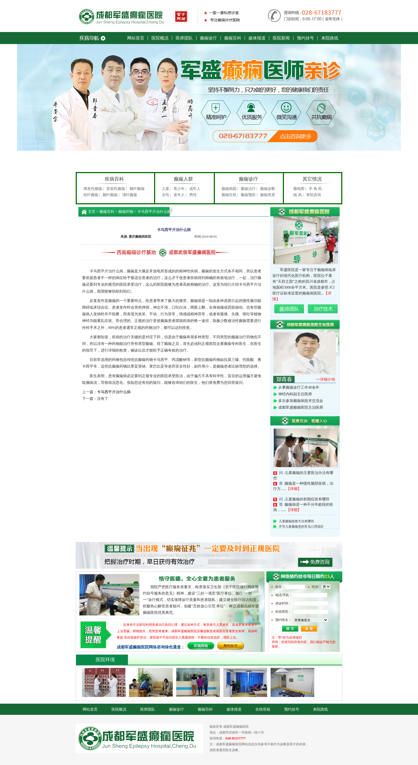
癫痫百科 (232, 38)
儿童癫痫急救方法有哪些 (296, 522)
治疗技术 (323, 309)
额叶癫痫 (137, 189)
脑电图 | (299, 189)
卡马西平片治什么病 (114, 392)
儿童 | (166, 189)
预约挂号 (305, 38)
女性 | (166, 195)
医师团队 (184, 38)
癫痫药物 (125, 212)
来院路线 (329, 38)
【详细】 (293, 489)
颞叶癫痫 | (111, 195)
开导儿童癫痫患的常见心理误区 (301, 527)
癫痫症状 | (230, 195)
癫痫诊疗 (208, 38)
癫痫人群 (183, 179)
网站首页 (135, 38)
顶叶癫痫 (129, 195)
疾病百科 (114, 179)
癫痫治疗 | (249, 189)
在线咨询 (201, 646)
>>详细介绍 (325, 379)
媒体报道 (257, 38)
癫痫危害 (267, 195)
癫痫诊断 (267, 189)
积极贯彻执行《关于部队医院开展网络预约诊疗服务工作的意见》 (209, 555)
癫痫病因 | (230, 189)
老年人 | (180, 195)
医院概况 (159, 38)
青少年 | (180, 189)
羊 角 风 (315, 189)
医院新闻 (281, 38)
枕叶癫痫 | (91, 195)
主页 (91, 212)
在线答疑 (262, 709)
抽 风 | (298, 195)
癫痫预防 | (249, 195)
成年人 (194, 189)
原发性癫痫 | (116, 189)
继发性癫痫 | (93, 189)
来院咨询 (313, 195)
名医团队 (289, 309)
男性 (193, 195)
